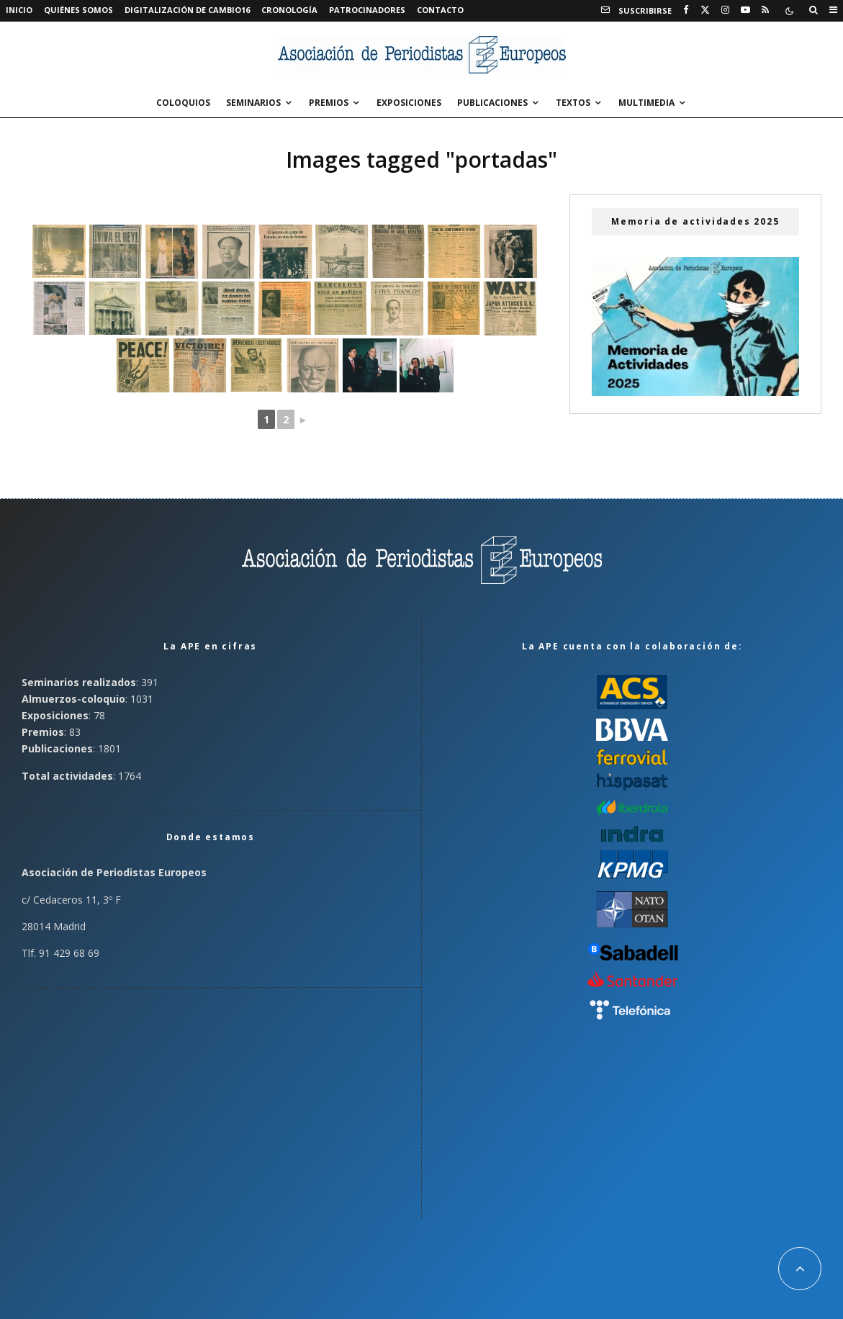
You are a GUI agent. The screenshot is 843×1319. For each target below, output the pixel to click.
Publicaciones (492, 102)
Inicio (19, 9)
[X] (705, 10)
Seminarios (253, 102)
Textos (573, 102)
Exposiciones (409, 102)
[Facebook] (686, 10)
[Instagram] (725, 10)
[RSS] (765, 10)
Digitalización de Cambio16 (187, 9)
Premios (328, 102)
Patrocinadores (367, 9)
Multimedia (646, 102)
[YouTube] (745, 10)
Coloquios (183, 102)
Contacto (440, 9)
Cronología (289, 9)
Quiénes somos (78, 9)
